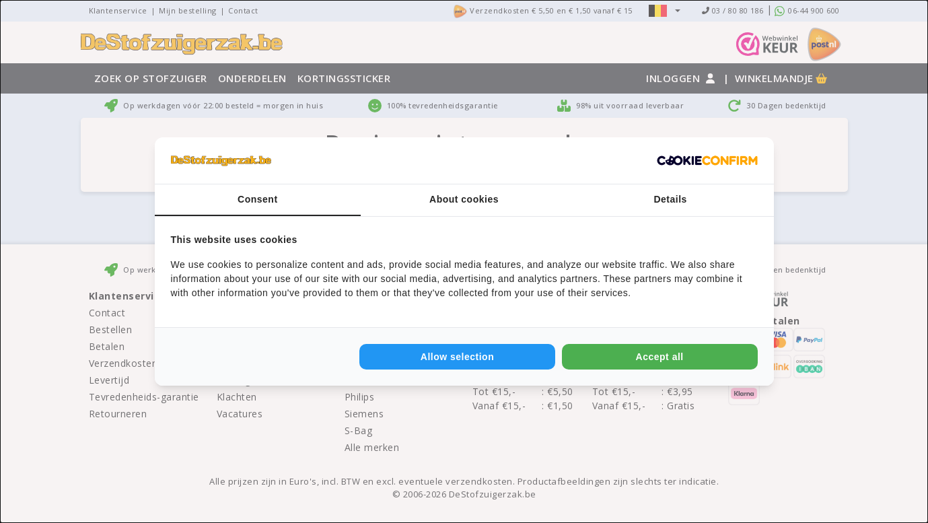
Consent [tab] (258, 199)
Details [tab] (669, 199)
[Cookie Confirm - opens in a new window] (707, 160)
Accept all (660, 356)
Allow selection (457, 356)
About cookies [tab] (464, 199)
